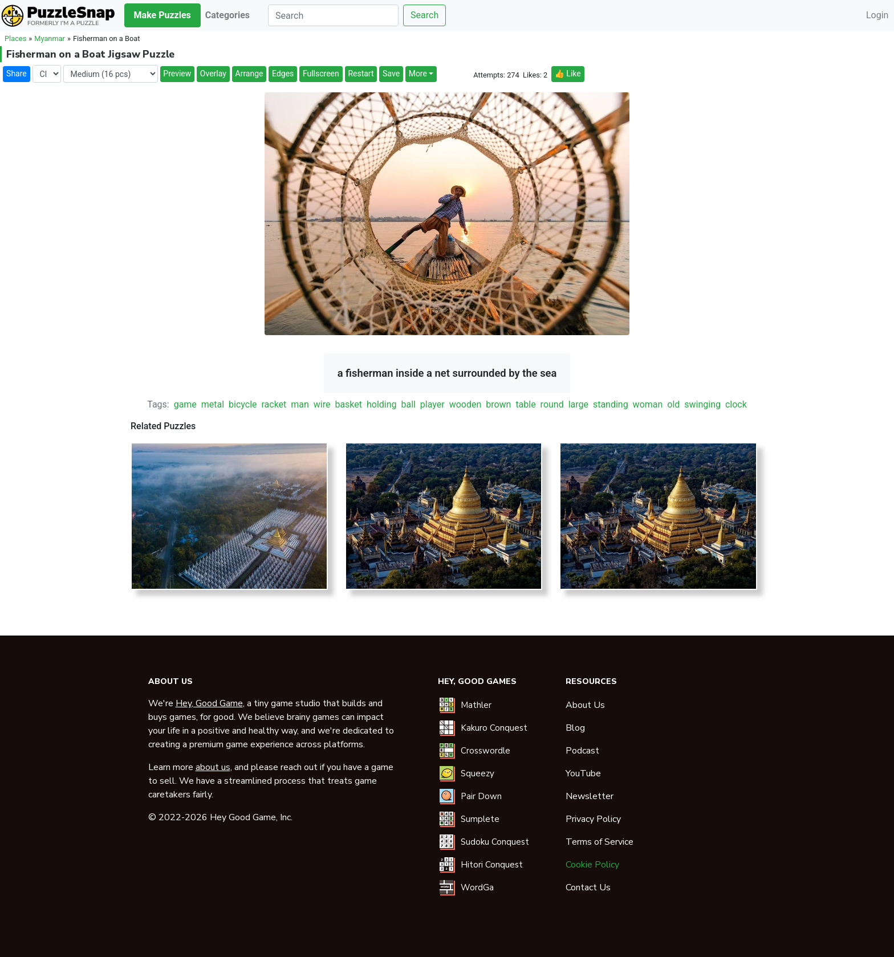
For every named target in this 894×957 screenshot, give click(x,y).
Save (391, 73)
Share (16, 73)
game (185, 404)
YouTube (583, 773)
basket (348, 404)
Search (424, 15)
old (673, 404)
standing (610, 404)
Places (15, 38)
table (525, 404)
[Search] (333, 15)
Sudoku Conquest (495, 842)
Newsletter (589, 796)
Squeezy (477, 773)
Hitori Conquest (492, 864)
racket (273, 404)
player (432, 404)
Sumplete (480, 819)
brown (498, 404)
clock (736, 404)
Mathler (476, 705)
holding (382, 404)
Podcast (582, 750)
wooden (465, 404)
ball (408, 404)
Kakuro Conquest (494, 728)
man (300, 404)
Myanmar (49, 38)
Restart (360, 73)
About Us (585, 705)
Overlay (213, 73)
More (418, 73)
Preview (177, 73)
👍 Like (567, 73)
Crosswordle (485, 750)
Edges (283, 73)
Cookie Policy (592, 864)
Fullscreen (321, 73)
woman (648, 404)
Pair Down (481, 796)
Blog (575, 728)
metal (212, 404)
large (578, 404)
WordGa (477, 887)
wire (322, 404)
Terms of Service (599, 842)
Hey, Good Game (209, 703)
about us (213, 767)
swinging (702, 404)
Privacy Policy (593, 819)
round (552, 404)
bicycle (243, 404)
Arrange (249, 73)
